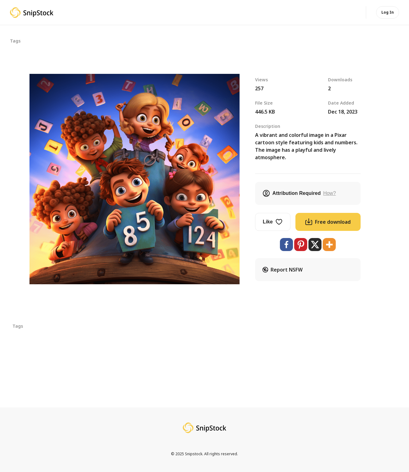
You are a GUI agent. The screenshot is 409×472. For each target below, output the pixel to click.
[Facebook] (286, 244)
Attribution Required (299, 193)
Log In (387, 12)
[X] (314, 244)
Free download (328, 222)
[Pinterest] (300, 244)
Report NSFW (283, 269)
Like (273, 222)
